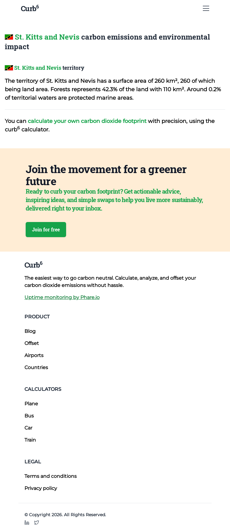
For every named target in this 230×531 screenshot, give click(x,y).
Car (28, 428)
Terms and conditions (50, 476)
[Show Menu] (206, 8)
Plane (31, 404)
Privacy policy (40, 488)
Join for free (46, 229)
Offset (31, 343)
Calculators (42, 389)
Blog (30, 331)
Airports (33, 355)
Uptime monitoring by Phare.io (62, 297)
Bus (29, 416)
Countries (36, 367)
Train (30, 440)
